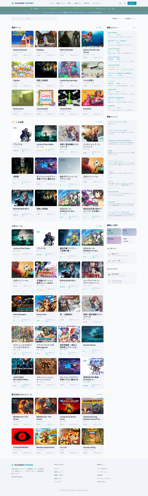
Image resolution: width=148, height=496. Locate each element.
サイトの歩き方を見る (95, 12)
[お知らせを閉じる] (145, 8)
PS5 (70, 3)
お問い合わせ (101, 482)
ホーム (52, 3)
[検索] (125, 3)
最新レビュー (60, 3)
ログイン (132, 3)
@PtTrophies (17, 477)
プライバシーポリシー (104, 478)
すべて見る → (100, 27)
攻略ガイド (78, 3)
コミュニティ (97, 3)
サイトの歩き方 (102, 468)
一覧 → (134, 27)
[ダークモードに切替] (120, 3)
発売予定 (87, 3)
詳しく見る (111, 8)
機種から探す (58, 475)
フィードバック (102, 472)
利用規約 (100, 475)
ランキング (57, 482)
